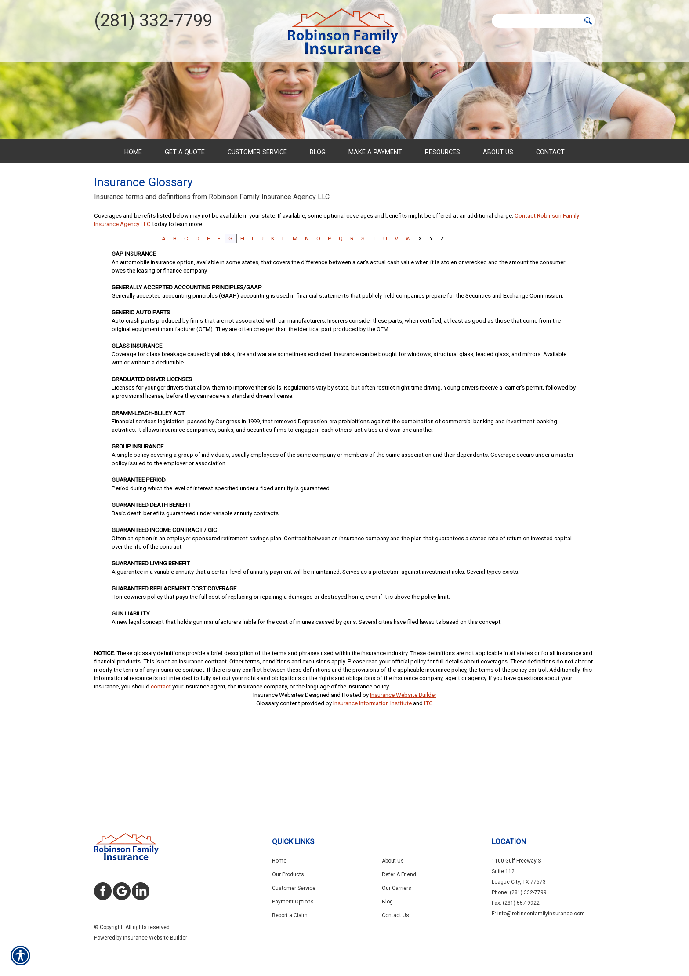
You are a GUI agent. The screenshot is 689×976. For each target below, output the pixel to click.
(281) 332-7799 (153, 20)
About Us (393, 861)
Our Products (288, 874)
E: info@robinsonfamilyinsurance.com (538, 913)
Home (279, 861)
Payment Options (293, 902)
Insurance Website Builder (403, 776)
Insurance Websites (278, 776)
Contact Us (395, 915)
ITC (428, 785)
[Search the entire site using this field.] (536, 20)
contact (161, 768)
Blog (387, 902)
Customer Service (293, 888)
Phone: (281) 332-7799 (519, 892)
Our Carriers (396, 888)
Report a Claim (290, 915)
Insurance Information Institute (372, 785)
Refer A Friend (399, 874)
